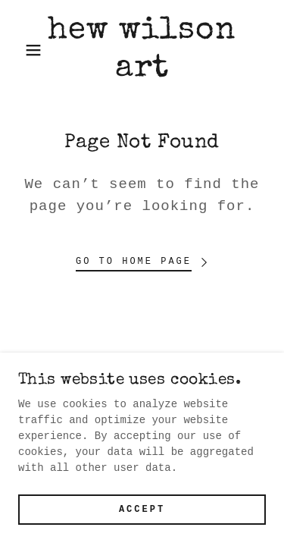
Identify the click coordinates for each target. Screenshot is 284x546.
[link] (142, 50)
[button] (22, 50)
